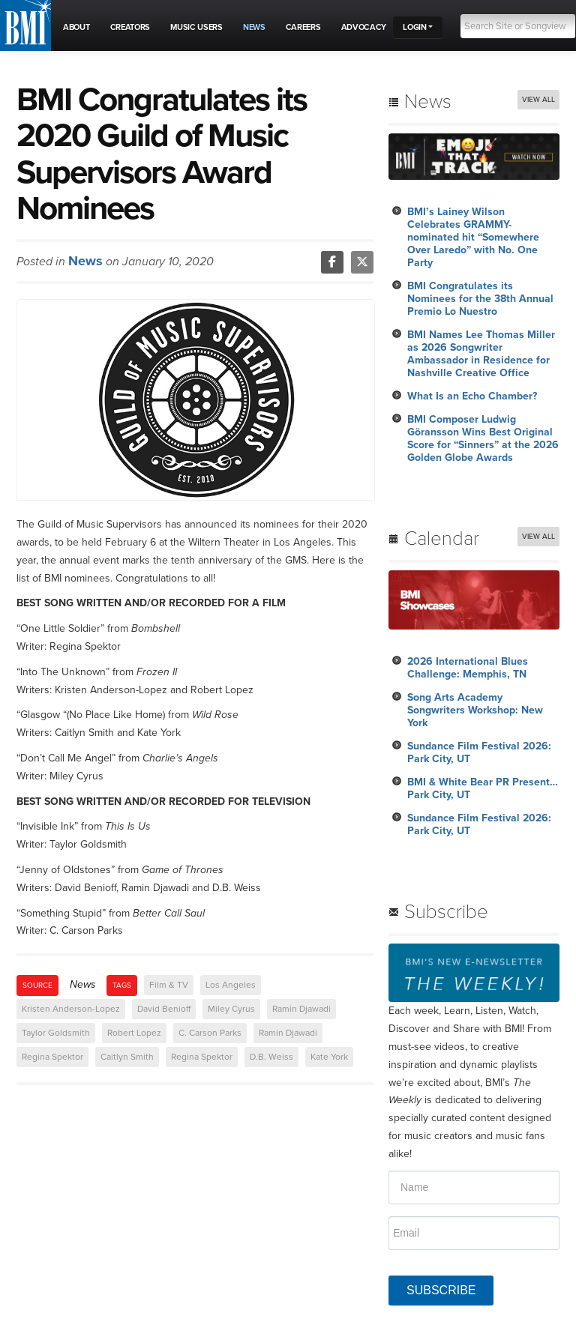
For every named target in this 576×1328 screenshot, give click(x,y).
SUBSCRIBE (441, 1290)
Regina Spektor (52, 1056)
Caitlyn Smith (127, 1056)
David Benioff (163, 1008)
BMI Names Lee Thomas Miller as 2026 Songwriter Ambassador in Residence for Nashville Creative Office (481, 353)
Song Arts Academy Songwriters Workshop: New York (475, 710)
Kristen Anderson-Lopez (71, 1008)
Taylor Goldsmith (56, 1032)
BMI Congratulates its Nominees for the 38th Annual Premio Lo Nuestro (480, 299)
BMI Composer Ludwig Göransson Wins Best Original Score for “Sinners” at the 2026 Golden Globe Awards (483, 438)
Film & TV (168, 985)
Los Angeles (231, 985)
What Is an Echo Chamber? (472, 396)
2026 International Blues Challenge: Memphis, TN (467, 667)
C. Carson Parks (210, 1032)
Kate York (329, 1056)
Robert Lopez (134, 1032)
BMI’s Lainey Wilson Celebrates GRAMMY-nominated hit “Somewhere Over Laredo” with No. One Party (473, 237)
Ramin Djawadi (301, 1008)
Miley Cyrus (231, 1008)
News (85, 261)
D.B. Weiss (271, 1056)
